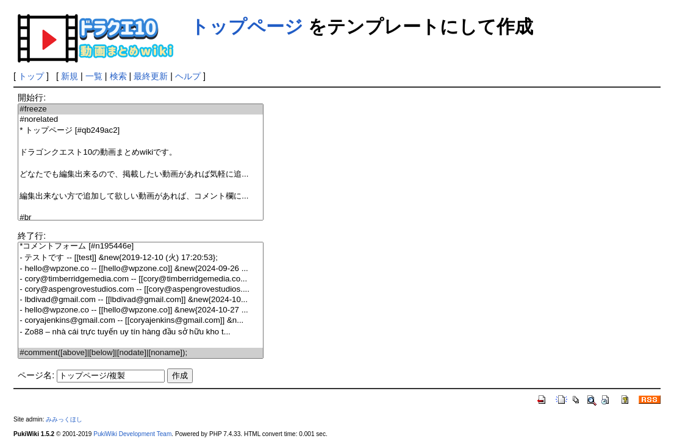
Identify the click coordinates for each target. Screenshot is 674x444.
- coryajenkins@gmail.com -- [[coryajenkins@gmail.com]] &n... (140, 320)
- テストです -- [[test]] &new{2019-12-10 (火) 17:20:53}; (140, 258)
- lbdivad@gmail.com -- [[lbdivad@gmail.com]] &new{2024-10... (140, 300)
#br (140, 218)
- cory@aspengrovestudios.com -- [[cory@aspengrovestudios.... (140, 289)
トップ (31, 76)
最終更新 (151, 76)
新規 (69, 76)
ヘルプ (188, 76)
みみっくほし (64, 419)
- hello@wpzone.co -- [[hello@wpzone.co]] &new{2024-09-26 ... (140, 269)
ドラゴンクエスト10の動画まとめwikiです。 (140, 152)
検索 (118, 76)
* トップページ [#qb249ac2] (140, 130)
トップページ (246, 26)
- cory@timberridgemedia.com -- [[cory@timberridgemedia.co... (140, 279)
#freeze (140, 109)
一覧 (93, 76)
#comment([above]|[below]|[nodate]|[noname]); (140, 353)
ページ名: (36, 375)
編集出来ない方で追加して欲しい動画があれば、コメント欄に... (140, 196)
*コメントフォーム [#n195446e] (140, 246)
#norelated (140, 120)
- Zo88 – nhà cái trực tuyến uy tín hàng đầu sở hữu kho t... (140, 331)
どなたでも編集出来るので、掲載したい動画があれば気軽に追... (140, 174)
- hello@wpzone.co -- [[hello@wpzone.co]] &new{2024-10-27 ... (140, 310)
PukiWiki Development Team (132, 434)
